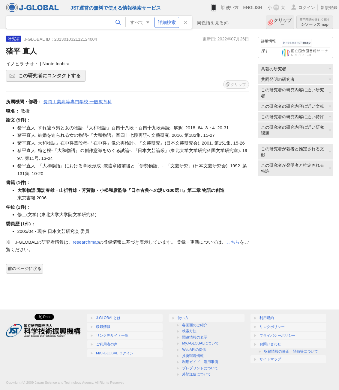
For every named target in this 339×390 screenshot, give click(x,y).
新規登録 (329, 7)
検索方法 (189, 331)
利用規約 (267, 318)
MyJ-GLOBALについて (200, 343)
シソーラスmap (315, 22)
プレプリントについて (200, 368)
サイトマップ (270, 359)
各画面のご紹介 (194, 325)
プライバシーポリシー (278, 335)
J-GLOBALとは (108, 318)
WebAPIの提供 (194, 349)
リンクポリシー (272, 327)
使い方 (232, 7)
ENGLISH (252, 7)
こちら (233, 242)
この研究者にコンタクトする (51, 77)
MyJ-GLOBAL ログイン (115, 353)
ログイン (306, 7)
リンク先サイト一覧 (112, 335)
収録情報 (103, 327)
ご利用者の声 (107, 344)
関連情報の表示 (194, 337)
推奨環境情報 (193, 356)
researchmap (86, 242)
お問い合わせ (270, 344)
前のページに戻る (24, 268)
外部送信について (196, 374)
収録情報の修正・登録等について (291, 351)
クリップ (283, 22)
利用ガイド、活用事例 (200, 362)
